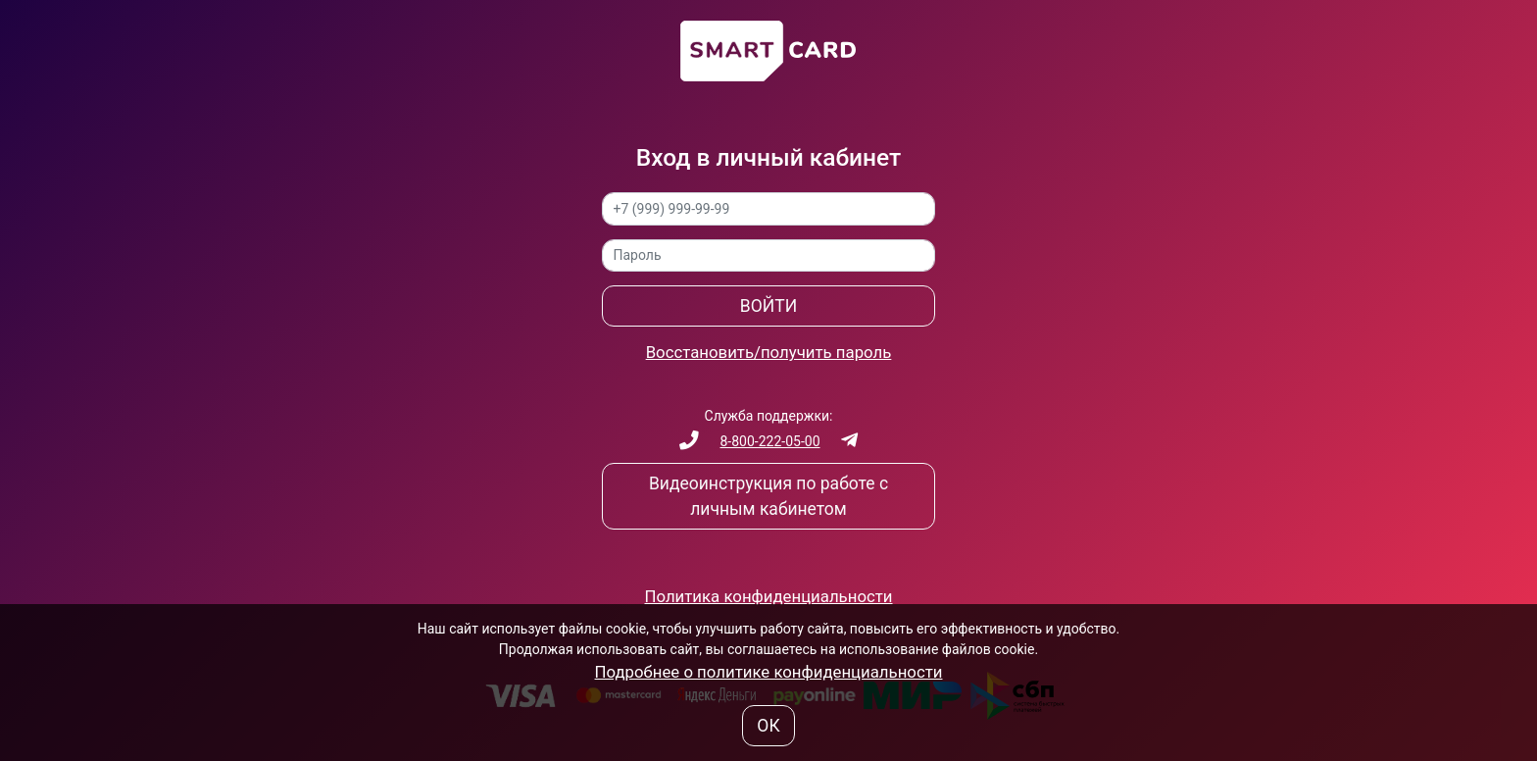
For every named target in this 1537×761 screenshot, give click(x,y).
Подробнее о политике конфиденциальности (769, 672)
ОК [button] (768, 726)
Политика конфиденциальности (769, 596)
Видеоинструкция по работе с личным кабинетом (768, 496)
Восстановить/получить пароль (769, 352)
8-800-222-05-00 (769, 441)
